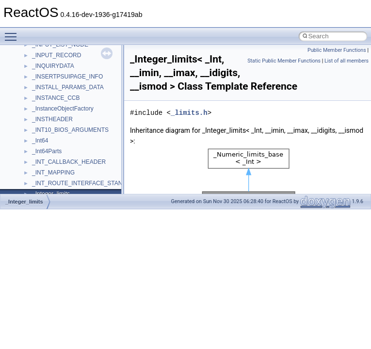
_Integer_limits (24, 202)
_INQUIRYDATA (53, 66)
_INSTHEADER (52, 119)
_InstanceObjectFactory (63, 108)
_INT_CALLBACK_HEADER (69, 162)
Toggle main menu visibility (13, 32)
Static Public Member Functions (284, 61)
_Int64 (40, 140)
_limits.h (189, 112)
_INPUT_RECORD (56, 55)
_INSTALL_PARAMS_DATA (68, 87)
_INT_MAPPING (53, 172)
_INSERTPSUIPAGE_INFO (67, 76)
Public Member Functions (336, 50)
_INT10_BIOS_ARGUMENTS (70, 130)
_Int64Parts (47, 151)
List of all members (346, 61)
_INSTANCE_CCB (56, 98)
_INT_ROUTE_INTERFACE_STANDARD (85, 183)
